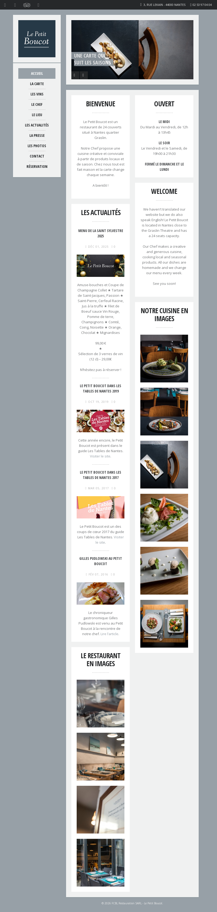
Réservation (37, 166)
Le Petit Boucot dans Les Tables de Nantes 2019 (100, 388)
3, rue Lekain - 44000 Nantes (164, 5)
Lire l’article (109, 633)
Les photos (37, 145)
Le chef (36, 104)
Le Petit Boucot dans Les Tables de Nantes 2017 (100, 475)
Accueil (37, 73)
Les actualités (37, 125)
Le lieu (37, 114)
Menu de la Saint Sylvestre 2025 (100, 233)
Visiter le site (100, 456)
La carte (37, 83)
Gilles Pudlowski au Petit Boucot (100, 561)
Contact (37, 156)
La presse (37, 135)
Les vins (37, 94)
